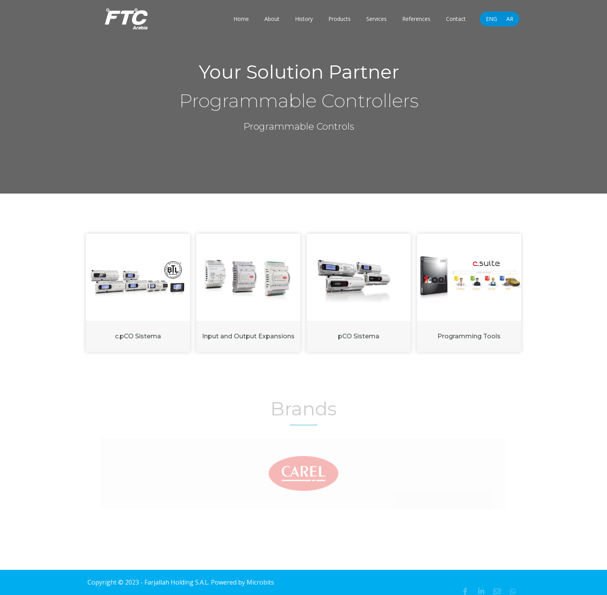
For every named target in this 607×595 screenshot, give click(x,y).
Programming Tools (469, 336)
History (304, 18)
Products (339, 18)
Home (241, 18)
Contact (456, 18)
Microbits (260, 582)
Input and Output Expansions (248, 336)
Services (376, 18)
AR (509, 18)
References (416, 18)
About (271, 18)
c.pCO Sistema (138, 336)
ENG (491, 18)
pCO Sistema (358, 336)
